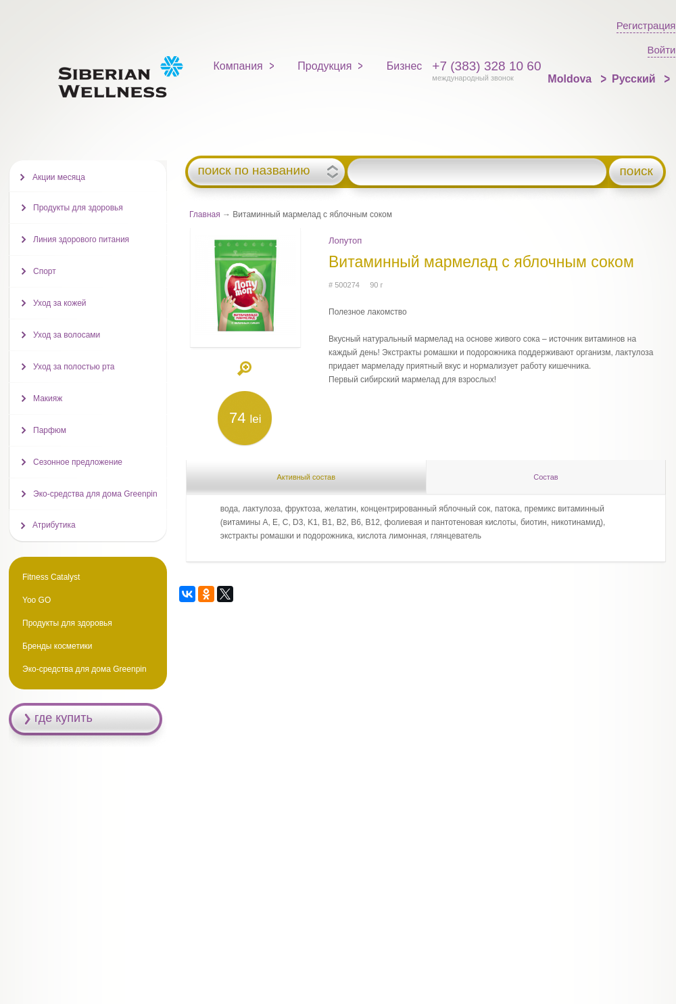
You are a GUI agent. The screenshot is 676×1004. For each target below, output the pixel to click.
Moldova (571, 79)
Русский (635, 79)
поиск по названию (253, 170)
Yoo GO (36, 600)
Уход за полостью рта (73, 366)
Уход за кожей (60, 303)
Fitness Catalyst (51, 577)
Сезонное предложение (77, 462)
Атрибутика (54, 525)
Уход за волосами (66, 335)
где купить (63, 718)
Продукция (324, 66)
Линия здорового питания (81, 239)
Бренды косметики (57, 646)
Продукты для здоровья (78, 207)
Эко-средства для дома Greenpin (95, 494)
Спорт (44, 271)
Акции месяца (58, 177)
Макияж (47, 398)
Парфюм (49, 430)
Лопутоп (345, 240)
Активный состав (305, 477)
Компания (238, 66)
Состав (545, 477)
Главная (204, 214)
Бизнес (404, 66)
